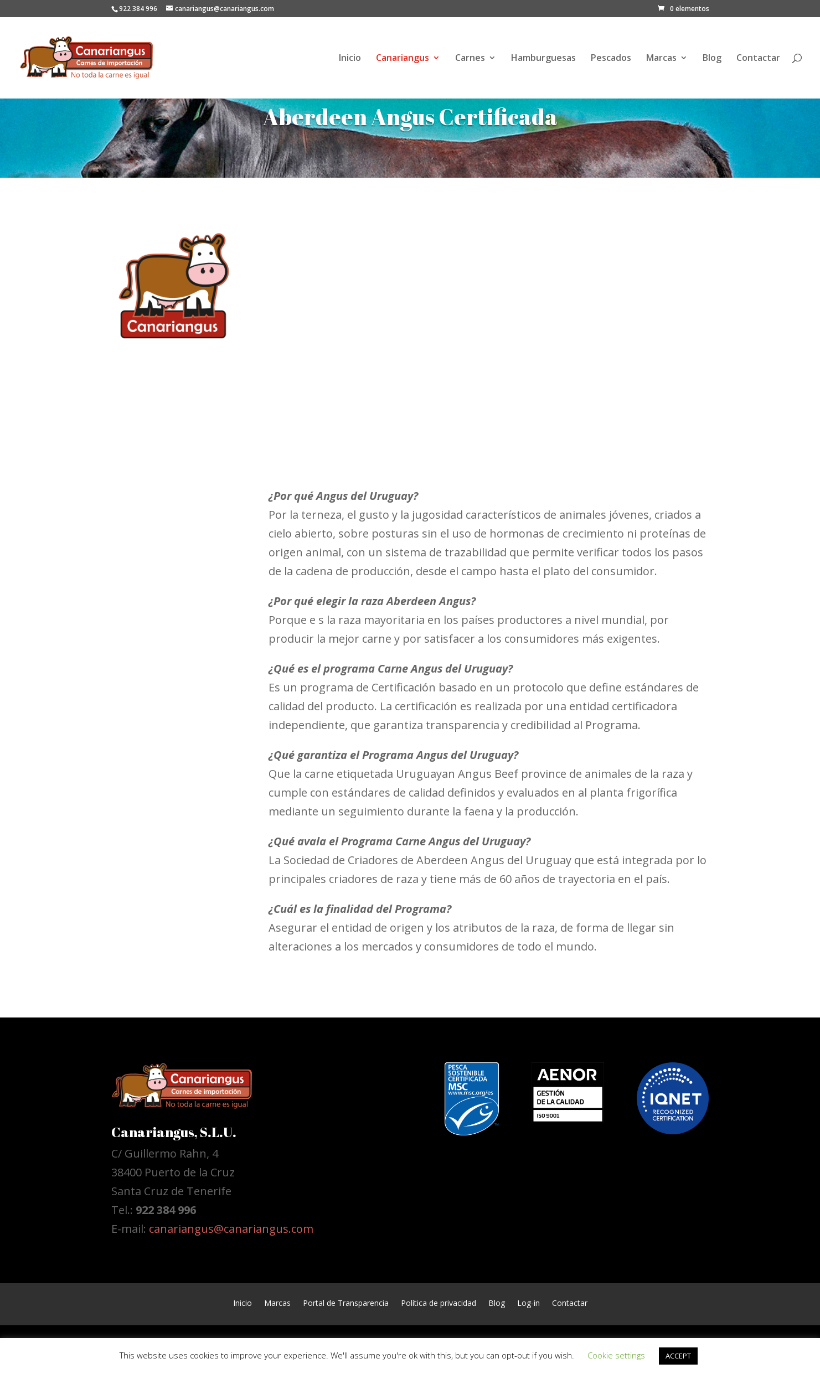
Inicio (350, 59)
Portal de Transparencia (346, 1302)
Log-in (528, 1302)
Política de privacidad (438, 1302)
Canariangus (402, 59)
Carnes (470, 59)
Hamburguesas (543, 59)
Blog (712, 59)
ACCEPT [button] (678, 1356)
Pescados (611, 59)
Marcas (661, 59)
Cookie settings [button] (616, 1355)
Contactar (758, 59)
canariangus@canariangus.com (231, 1228)
